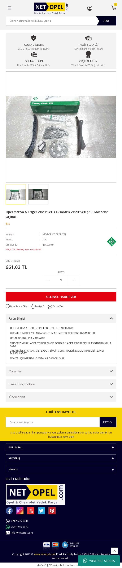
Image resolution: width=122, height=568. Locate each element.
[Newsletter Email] (61, 422)
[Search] (61, 20)
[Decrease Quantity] (48, 280)
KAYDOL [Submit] (108, 422)
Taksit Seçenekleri (22, 384)
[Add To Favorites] (16, 306)
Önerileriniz (17, 397)
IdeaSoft (41, 565)
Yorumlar (15, 371)
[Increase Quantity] (74, 280)
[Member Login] (89, 8)
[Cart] (113, 8)
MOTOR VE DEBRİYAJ (54, 234)
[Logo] (51, 8)
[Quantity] (61, 280)
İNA (8, 223)
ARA (106, 21)
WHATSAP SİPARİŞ (99, 560)
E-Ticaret (53, 565)
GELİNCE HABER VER (61, 297)
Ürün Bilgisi (17, 318)
